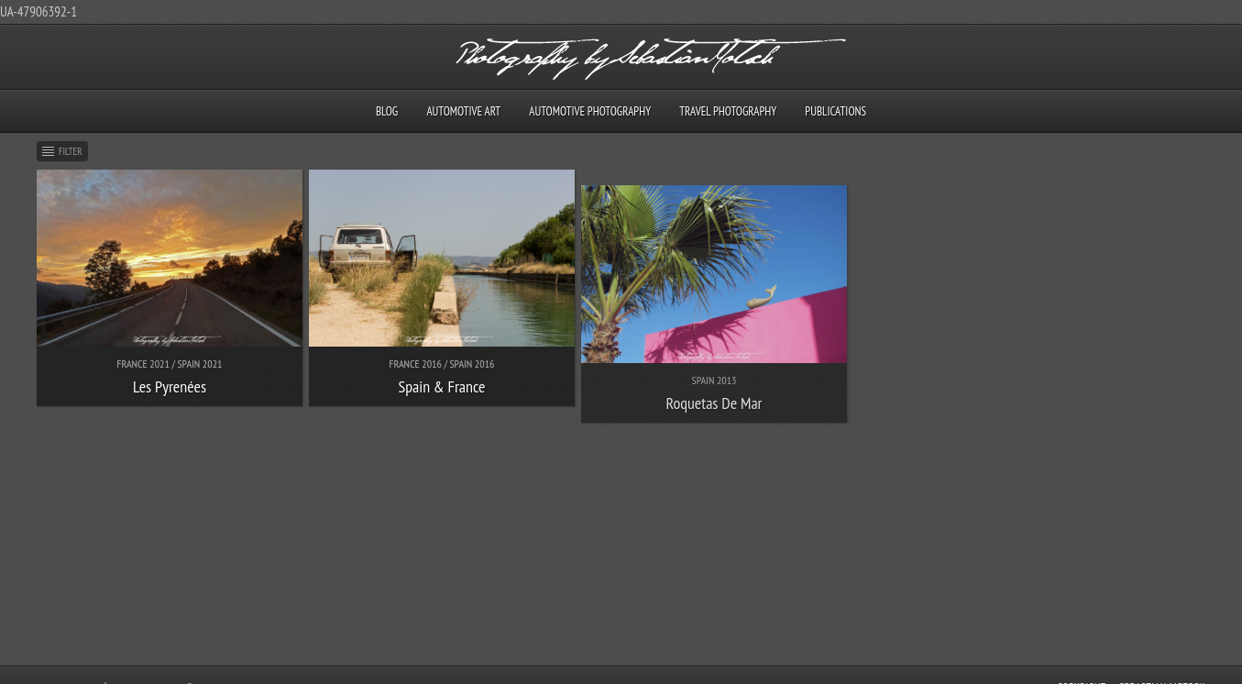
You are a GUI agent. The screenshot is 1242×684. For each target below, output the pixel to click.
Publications (835, 111)
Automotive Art (463, 111)
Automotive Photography (590, 111)
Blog (387, 111)
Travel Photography (727, 111)
